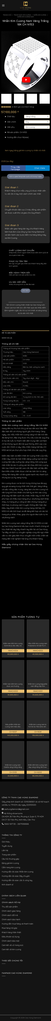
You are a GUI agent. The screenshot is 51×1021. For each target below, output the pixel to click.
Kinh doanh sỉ (7, 884)
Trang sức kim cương (22, 15)
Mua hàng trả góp (9, 928)
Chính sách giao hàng (11, 911)
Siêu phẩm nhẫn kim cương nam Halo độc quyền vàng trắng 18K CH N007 (12, 725)
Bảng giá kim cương (10, 863)
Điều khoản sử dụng (10, 936)
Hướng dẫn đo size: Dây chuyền (16, 876)
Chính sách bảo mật (10, 941)
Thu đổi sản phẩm (10, 907)
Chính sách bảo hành (11, 919)
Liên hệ (5, 850)
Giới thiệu (6, 842)
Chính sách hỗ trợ (11, 902)
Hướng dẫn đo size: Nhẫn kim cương (17, 872)
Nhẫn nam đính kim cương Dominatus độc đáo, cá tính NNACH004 (12, 644)
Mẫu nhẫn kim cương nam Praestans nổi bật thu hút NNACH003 (37, 644)
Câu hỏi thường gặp (10, 859)
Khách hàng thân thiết (11, 932)
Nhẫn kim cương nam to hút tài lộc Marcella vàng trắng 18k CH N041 (37, 725)
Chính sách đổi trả (10, 915)
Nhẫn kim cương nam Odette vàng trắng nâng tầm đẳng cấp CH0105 (13, 766)
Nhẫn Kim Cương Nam (25, 17)
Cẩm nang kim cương (11, 867)
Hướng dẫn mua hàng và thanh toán (17, 924)
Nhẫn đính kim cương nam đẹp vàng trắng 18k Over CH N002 (37, 766)
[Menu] (3, 5)
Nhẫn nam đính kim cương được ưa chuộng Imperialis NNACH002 (12, 685)
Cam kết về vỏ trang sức (12, 945)
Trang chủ (7, 15)
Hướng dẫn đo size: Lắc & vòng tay (17, 880)
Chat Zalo (37, 168)
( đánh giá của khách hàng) (23, 107)
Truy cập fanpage (11, 168)
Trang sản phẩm (9, 854)
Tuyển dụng (7, 846)
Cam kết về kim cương (11, 949)
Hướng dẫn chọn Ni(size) (18, 137)
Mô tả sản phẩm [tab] (9, 333)
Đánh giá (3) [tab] (7, 338)
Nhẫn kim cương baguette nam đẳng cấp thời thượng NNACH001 (37, 685)
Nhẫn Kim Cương (39, 15)
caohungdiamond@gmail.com (16, 809)
